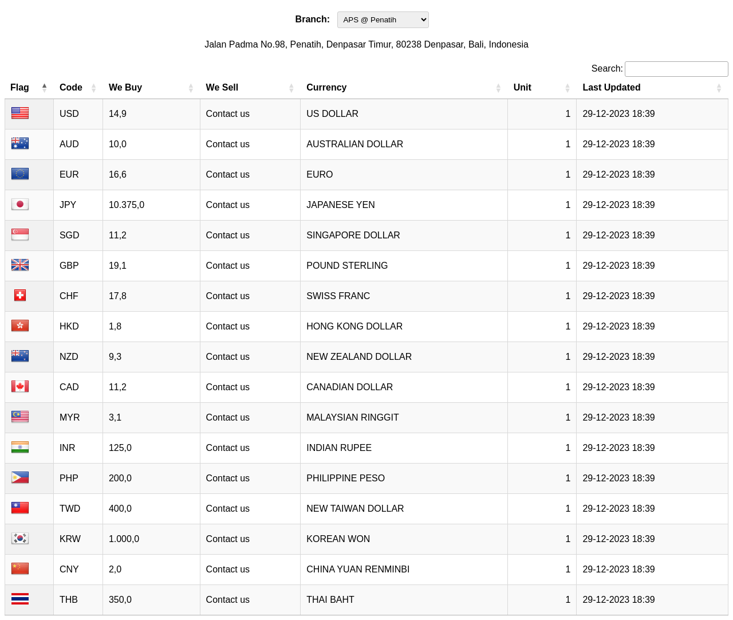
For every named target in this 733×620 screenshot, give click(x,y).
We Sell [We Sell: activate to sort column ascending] (222, 87)
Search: (660, 68)
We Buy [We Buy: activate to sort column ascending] (125, 87)
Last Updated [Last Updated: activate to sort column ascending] (611, 87)
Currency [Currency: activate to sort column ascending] (326, 87)
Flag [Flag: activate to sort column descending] (19, 87)
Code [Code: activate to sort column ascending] (71, 87)
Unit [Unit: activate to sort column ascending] (522, 87)
